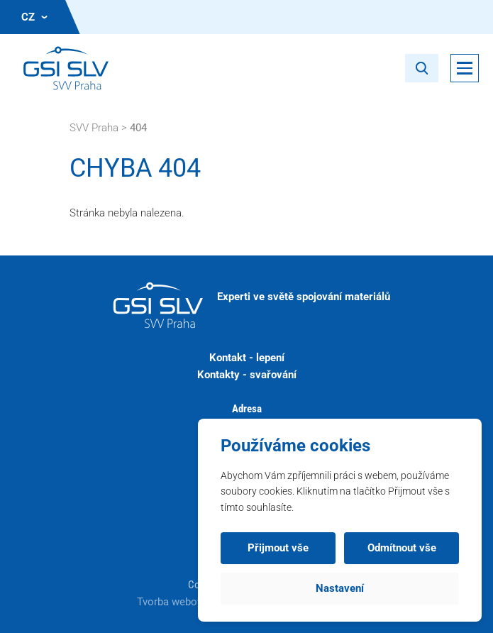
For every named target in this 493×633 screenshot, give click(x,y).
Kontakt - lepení (246, 357)
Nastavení (340, 588)
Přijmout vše (278, 547)
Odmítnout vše (401, 547)
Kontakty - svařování (247, 374)
